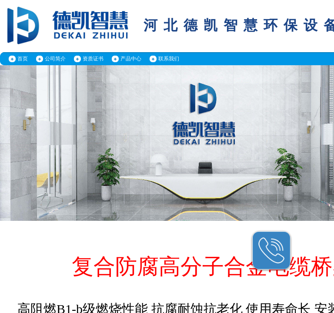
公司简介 (55, 59)
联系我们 (168, 59)
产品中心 (130, 59)
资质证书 (93, 59)
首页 (22, 59)
